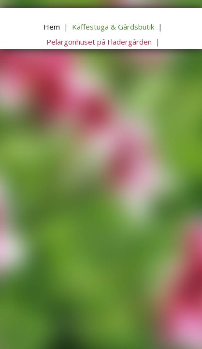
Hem (51, 27)
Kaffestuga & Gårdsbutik (113, 27)
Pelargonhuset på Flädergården (99, 42)
